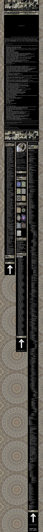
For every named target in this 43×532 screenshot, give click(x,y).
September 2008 (20, 292)
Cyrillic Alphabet (31, 186)
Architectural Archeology (33, 165)
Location (30, 223)
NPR (30, 442)
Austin (33, 371)
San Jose (33, 246)
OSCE (30, 465)
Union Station (34, 282)
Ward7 (33, 286)
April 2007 (19, 302)
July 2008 (19, 293)
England (34, 393)
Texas (31, 370)
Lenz (30, 473)
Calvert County (34, 316)
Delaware (31, 293)
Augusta (33, 313)
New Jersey (32, 336)
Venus (32, 368)
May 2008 (19, 294)
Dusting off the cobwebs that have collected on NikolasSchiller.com (10, 211)
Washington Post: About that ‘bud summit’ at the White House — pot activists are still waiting (10, 202)
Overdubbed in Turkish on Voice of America (10, 220)
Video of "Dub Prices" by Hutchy (12, 51)
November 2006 (20, 305)
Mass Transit (31, 417)
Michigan (31, 321)
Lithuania (34, 395)
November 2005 (20, 312)
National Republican (33, 440)
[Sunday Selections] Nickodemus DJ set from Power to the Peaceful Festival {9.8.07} (21, 95)
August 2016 (20, 263)
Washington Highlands (33, 289)
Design (30, 193)
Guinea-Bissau (34, 398)
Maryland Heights (34, 329)
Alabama (31, 224)
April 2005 (19, 316)
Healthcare (30, 211)
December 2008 (20, 290)
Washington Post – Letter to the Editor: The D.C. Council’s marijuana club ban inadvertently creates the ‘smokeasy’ (10, 205)
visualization (31, 499)
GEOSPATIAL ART (12, 9)
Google (30, 204)
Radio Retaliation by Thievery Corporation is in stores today (17, 83)
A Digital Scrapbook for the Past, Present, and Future (30, 7)
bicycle (8, 123)
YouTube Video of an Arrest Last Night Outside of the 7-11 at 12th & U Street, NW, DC (22, 48)
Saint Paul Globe (32, 448)
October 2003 (20, 326)
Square (33, 482)
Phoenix (33, 228)
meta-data (30, 418)
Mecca (33, 401)
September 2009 (20, 285)
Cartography (31, 177)
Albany (33, 339)
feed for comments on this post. (11, 127)
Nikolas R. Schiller (12, 140)
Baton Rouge (34, 311)
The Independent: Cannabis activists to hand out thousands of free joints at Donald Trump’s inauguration (10, 193)
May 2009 (19, 287)
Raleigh (33, 350)
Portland (33, 355)
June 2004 (19, 322)
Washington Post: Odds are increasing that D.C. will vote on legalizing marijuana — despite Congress (10, 214)
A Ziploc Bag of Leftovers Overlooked (13, 117)
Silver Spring (34, 318)
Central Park (36, 344)
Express (33, 460)
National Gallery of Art (35, 272)
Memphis (33, 369)
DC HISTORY (18, 9)
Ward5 (33, 285)
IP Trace (30, 219)
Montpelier (33, 379)
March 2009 (20, 288)
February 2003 (20, 331)
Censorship (31, 179)
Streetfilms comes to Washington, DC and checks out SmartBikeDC (18, 53)
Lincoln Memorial (34, 271)
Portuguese (31, 467)
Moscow (34, 406)
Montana (31, 331)
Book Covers (31, 173)
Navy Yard (33, 277)
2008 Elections (31, 150)
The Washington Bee (33, 452)
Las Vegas (33, 334)
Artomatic (30, 166)
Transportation (31, 494)
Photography (31, 466)
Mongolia (33, 403)
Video (14, 123)
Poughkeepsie (34, 348)
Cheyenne (33, 415)
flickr (30, 199)
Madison (33, 386)
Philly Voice (32, 447)
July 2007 (19, 300)
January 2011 (20, 275)
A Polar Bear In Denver (10, 114)
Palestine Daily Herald (33, 444)
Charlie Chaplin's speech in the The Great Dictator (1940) (16, 108)
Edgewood (33, 260)
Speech (30, 486)
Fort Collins (33, 249)
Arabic (30, 164)
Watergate (33, 290)
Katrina (33, 502)
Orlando (33, 296)
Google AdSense (31, 205)
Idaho (31, 301)
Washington (32, 383)
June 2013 (19, 270)
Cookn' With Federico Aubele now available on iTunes (16, 90)
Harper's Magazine (33, 436)
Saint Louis (33, 330)
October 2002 (20, 333)
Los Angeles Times (33, 438)
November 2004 (20, 319)
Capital (30, 176)
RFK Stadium (34, 279)
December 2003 (20, 325)
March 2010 (20, 281)
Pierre (32, 363)
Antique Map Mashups (21, 244)
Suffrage (31, 192)
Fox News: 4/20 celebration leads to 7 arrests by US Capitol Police (10, 169)
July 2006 (19, 307)
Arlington (33, 381)
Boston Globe (32, 429)
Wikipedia (30, 505)
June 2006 (19, 308)
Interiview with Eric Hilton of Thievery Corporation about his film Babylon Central (21, 68)
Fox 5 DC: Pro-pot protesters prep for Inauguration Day (10, 183)
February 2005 (20, 317)
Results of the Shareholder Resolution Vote (10, 217)
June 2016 (19, 264)
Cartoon (30, 178)
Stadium (30, 487)
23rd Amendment (32, 189)
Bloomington (34, 305)
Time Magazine (32, 453)
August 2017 (20, 260)
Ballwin (33, 326)
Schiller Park (34, 304)
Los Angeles (33, 232)
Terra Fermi (19, 243)
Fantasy (30, 196)
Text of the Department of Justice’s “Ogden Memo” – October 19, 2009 (10, 234)
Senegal (33, 407)
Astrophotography (32, 167)
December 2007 (20, 297)
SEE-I (20, 38)
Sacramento (33, 241)
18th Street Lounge (26, 38)
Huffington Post (32, 437)
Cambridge (33, 320)
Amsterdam (36, 397)
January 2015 (20, 266)
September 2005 (20, 313)
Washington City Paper (33, 455)
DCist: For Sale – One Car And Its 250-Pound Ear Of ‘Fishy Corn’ (10, 165)
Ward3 (33, 284)
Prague (33, 405)
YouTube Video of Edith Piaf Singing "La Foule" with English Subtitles (19, 69)
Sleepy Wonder (13, 41)
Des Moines (33, 307)
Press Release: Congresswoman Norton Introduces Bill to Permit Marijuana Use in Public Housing (10, 148)
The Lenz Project (20, 248)
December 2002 (20, 332)
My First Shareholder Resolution (10, 219)
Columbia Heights (34, 257)
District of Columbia (23, 140)
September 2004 (20, 320)
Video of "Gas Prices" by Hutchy (12, 88)
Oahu (32, 300)
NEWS (24, 9)
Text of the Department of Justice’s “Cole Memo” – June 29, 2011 (10, 232)
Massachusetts (32, 319)
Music (9, 123)
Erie (32, 357)
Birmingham (33, 225)
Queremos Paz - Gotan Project (11, 94)
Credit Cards (31, 185)
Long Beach (35, 236)
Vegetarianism (31, 497)
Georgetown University (33, 262)
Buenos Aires (36, 410)
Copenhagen (37, 392)
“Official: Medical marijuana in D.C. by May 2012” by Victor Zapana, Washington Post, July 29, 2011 (10, 237)
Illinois (31, 302)
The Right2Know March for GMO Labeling (10, 227)
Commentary (31, 182)
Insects (30, 217)
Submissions (31, 491)
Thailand (31, 375)
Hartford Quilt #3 (9, 184)
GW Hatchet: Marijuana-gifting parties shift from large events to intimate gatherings (10, 153)
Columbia (33, 362)
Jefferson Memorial (34, 270)
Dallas (33, 372)
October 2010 (20, 277)
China (32, 389)
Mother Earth (32, 476)
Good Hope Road (34, 263)
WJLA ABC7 (32, 461)
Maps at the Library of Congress (21, 249)
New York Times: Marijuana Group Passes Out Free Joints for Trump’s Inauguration (10, 180)
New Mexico (32, 337)
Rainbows (31, 503)
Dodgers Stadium (34, 233)
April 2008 (19, 295)
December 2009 (20, 283)
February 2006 (20, 310)
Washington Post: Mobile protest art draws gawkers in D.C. (10, 226)
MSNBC (31, 439)
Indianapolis (33, 306)
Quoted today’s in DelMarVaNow (9, 212)
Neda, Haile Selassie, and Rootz (12, 74)
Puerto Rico (32, 359)
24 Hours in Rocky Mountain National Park (14, 119)
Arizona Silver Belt (33, 428)
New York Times (32, 441)
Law (29, 220)
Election (30, 194)
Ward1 (33, 283)
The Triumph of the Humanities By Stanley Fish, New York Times (10, 249)
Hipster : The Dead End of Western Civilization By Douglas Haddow (18, 58)
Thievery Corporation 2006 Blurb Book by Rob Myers (16, 92)
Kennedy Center (34, 267)
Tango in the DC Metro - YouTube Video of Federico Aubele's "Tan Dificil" (19, 80)
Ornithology (31, 464)
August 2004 (20, 321)
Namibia (33, 404)
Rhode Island (32, 360)
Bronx (34, 340)
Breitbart (31, 430)
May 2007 (19, 301)
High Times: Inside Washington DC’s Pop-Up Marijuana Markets (10, 151)
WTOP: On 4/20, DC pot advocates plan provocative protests (10, 171)
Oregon (31, 354)
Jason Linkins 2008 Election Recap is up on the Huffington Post (18, 111)
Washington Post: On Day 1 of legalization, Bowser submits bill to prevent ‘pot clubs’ (10, 208)
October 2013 (20, 269)
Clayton (33, 327)
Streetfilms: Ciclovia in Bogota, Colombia (13, 61)
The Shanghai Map (20, 247)
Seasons (30, 484)
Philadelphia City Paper (33, 445)
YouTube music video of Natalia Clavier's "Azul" (15, 77)
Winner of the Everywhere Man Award (21, 251)
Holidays (30, 214)
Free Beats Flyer (9, 101)
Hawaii (31, 299)
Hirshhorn (34, 269)
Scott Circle (33, 280)
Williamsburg (37, 341)
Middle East (33, 402)
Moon (32, 366)
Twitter (30, 495)
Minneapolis (33, 323)
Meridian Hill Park (34, 275)
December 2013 (20, 268)
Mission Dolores (34, 245)
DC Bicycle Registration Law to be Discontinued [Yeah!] (16, 59)
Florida (31, 294)
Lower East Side (36, 346)
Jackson (33, 325)
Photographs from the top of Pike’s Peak (10, 251)
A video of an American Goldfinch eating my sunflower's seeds (17, 115)
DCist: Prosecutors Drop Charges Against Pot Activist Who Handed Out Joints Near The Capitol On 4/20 (10, 160)
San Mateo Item (32, 450)
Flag (29, 198)
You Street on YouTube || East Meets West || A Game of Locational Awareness (20, 56)
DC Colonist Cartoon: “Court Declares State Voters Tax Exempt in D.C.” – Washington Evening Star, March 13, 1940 (10, 229)
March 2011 (20, 274)
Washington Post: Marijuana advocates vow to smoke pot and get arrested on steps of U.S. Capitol (10, 173)
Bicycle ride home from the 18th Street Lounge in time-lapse (20, 12)
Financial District (34, 243)
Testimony (30, 492)
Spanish (30, 485)
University (30, 496)
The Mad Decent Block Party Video (12, 86)
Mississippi (31, 324)
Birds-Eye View (31, 172)
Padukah (33, 310)
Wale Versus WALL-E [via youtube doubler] (14, 89)
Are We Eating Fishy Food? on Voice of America (10, 222)
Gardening (30, 201)
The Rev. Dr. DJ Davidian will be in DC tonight (14, 93)
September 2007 (20, 299)
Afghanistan (33, 388)
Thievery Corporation (32, 39)
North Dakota (32, 351)
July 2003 (19, 328)
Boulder (33, 247)
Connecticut (32, 250)
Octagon (33, 480)
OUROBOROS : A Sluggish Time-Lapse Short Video (15, 116)
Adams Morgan (34, 252)
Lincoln (33, 333)
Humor (30, 216)
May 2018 (19, 258)
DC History (30, 188)
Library (30, 222)
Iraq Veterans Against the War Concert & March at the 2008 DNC (18, 85)
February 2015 (20, 265)
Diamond (33, 477)
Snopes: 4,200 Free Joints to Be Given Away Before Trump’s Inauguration (10, 190)
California (31, 230)
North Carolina (32, 349)
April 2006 (19, 309)
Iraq (32, 399)
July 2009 (19, 286)
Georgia (31, 298)
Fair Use (31, 140)
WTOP (31, 462)
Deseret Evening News (33, 433)
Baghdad (34, 400)
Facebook (30, 195)
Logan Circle (34, 268)
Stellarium (30, 489)
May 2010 (19, 280)
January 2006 (20, 311)
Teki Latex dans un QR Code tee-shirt (13, 73)
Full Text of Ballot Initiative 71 (10, 218)
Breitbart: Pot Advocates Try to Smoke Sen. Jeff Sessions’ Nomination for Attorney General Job (10, 187)
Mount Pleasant (34, 276)
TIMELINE (21, 9)
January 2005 (20, 318)
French (30, 200)
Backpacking (31, 169)
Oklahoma (31, 353)
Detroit (33, 322)
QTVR (30, 469)
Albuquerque (34, 338)
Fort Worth (33, 373)
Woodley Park (34, 291)
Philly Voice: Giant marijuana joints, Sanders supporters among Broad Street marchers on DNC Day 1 (10, 199)
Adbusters (30, 157)
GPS (29, 208)
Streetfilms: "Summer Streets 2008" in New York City (16, 55)
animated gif (31, 160)
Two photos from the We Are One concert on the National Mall (17, 79)
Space (31, 364)
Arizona (31, 227)
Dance (30, 187)
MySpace (30, 423)
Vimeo (16, 123)
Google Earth (31, 206)
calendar (30, 175)
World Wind (31, 507)
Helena (33, 332)
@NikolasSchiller (33, 143)
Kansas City (33, 328)
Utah (30, 376)
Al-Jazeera (31, 427)
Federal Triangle (34, 261)
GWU (32, 265)
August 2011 (20, 271)
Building (30, 174)
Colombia (34, 411)
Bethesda (33, 315)
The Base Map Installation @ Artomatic (13, 91)
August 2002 (20, 334)
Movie (30, 420)
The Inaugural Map (20, 246)
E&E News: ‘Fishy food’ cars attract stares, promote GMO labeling (10, 224)
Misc (30, 475)
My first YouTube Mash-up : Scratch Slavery (14, 97)
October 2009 (20, 284)
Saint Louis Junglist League (11, 103)
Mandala (31, 474)
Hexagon (33, 479)
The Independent (32, 451)
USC (34, 239)
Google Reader (31, 207)
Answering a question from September (13, 98)
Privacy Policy (28, 140)
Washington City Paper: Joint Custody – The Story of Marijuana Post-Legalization (10, 158)
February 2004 (20, 324)
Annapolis (33, 314)
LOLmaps (18, 245)
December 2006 (20, 304)
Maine (31, 312)
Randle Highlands (34, 278)
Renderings (31, 470)
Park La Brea (35, 237)
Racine (33, 387)
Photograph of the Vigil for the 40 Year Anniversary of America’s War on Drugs (10, 242)
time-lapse (12, 123)
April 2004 (19, 323)
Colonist (18, 140)
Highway (30, 212)
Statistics (30, 488)
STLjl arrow (8, 102)
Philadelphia (33, 358)
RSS (33, 140)
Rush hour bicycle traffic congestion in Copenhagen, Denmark (17, 60)
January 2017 (20, 262)
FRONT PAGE (8, 9)
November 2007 (20, 298)
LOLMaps (30, 416)
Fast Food (30, 197)
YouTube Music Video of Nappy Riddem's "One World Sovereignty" (18, 70)
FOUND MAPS (31, 9)
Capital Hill (33, 254)
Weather (30, 500)
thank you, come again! (33, 529)
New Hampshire (32, 335)
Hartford (33, 251)
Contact (35, 140)
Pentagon (33, 382)
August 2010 (20, 278)
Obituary (30, 463)
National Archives (32, 424)
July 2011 (19, 272)
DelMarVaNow (32, 432)
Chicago (33, 303)
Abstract (31, 471)
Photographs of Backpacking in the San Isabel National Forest (10, 253)
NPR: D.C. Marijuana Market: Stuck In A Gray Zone (10, 163)
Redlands (33, 240)
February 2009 (20, 289)
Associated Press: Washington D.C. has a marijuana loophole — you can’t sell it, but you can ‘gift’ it (10, 155)
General (30, 202)
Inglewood (34, 234)
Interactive (30, 218)
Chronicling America (32, 180)
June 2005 (19, 315)
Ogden (33, 377)
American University (33, 253)
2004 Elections (31, 149)
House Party (31, 215)
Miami (32, 295)
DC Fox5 (31, 431)
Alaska (31, 226)
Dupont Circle (34, 259)
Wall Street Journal (33, 454)
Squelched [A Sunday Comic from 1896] (13, 46)
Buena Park (33, 231)
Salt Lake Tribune (32, 449)
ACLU (30, 154)
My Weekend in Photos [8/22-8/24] (12, 52)
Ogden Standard (32, 443)
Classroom (30, 181)
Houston (33, 374)
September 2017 (20, 259)
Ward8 (33, 287)
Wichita (33, 308)
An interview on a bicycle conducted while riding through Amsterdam (19, 57)
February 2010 (20, 282)
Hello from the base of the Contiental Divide (10, 252)
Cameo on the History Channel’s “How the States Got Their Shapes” (10, 247)
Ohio (30, 352)
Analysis (30, 159)
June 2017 (19, 261)
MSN (29, 421)
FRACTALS (35, 9)
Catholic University (35, 255)
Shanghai (34, 390)
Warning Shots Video (10, 99)
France (34, 394)
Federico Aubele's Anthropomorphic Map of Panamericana (16, 84)
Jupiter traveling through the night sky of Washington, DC (17, 118)
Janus (31, 472)
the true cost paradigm (10, 100)
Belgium (34, 391)
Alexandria (33, 380)
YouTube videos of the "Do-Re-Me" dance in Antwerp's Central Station (19, 76)
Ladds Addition (34, 356)
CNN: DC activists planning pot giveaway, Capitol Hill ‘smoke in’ (10, 175)
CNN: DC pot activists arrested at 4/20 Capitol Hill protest (10, 167)
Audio (30, 168)
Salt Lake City (34, 378)
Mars (32, 365)
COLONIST (27, 9)
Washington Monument (35, 274)
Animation (30, 161)
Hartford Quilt (9, 185)
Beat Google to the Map (33, 170)
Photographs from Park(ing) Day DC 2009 (13, 47)
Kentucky (31, 309)
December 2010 (20, 276)
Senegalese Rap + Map (10, 96)
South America (34, 408)
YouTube (30, 508)
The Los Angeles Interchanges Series (20, 242)
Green (30, 210)
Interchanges (35, 235)
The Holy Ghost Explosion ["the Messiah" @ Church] (15, 87)
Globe (32, 478)
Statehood (31, 191)
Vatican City (33, 414)
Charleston (33, 385)
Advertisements (31, 158)
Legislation (30, 221)
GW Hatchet (32, 435)
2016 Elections (31, 153)
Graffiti (30, 209)
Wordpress (30, 506)
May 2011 (19, 273)
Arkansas (31, 229)
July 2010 (19, 279)
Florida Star (32, 434)
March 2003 (20, 330)
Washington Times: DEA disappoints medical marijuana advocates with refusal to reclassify (10, 196)
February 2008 (20, 296)
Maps (31, 190)
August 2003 (20, 327)
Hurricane (31, 501)
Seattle (33, 384)
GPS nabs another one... (10, 63)
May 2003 (19, 329)
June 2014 (19, 267)
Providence (33, 361)
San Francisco (34, 242)
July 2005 (19, 314)
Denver (33, 248)
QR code (30, 468)
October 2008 (20, 291)
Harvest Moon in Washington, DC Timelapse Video (15, 113)
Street (30, 490)
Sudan (33, 413)
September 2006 (20, 306)
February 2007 (20, 303)
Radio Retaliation (13, 40)
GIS (29, 203)
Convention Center (34, 258)
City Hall (33, 256)
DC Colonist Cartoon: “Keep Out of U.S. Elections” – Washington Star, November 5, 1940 (10, 240)
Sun (32, 367)
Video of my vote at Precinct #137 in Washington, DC (16, 112)
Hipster (30, 213)
